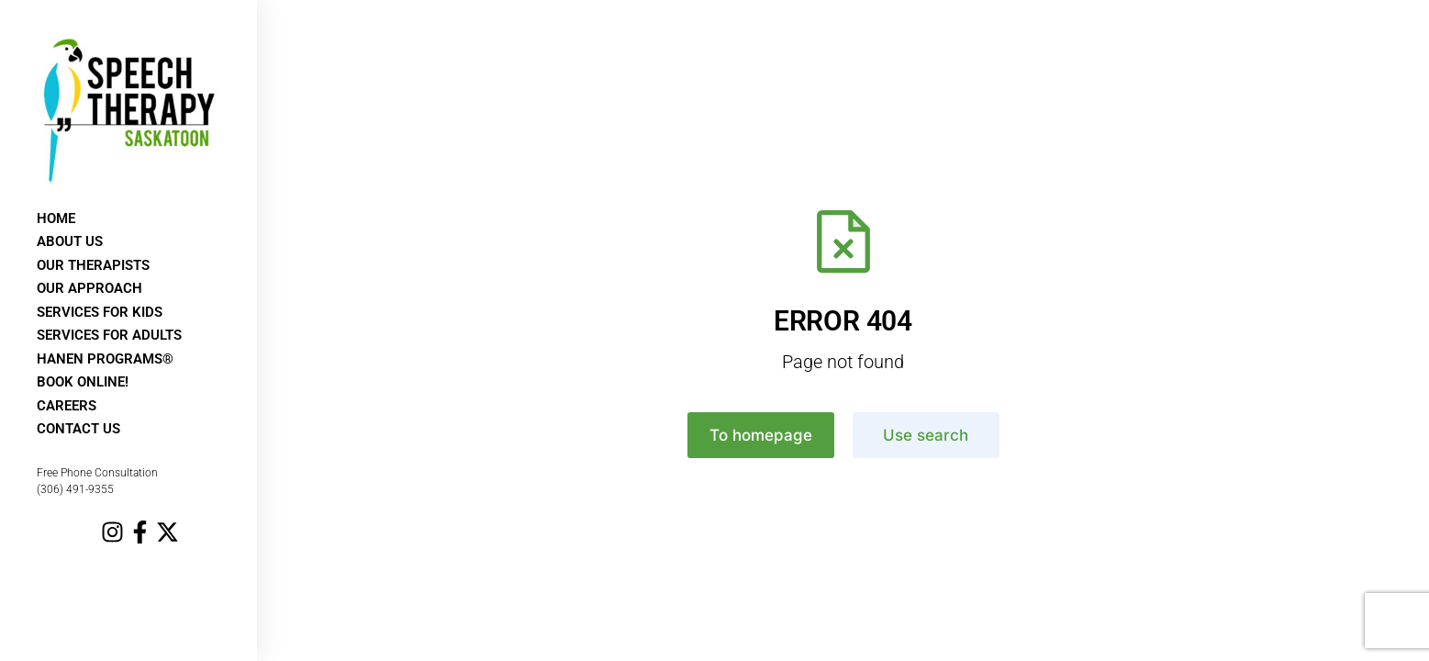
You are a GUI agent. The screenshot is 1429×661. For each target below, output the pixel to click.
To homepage (760, 435)
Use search (925, 435)
